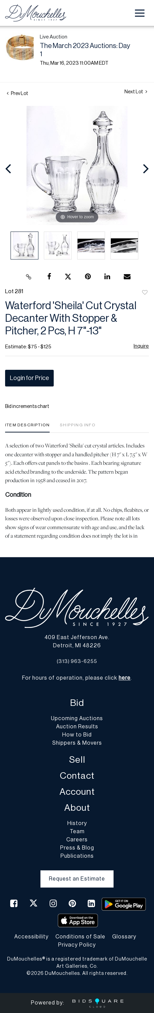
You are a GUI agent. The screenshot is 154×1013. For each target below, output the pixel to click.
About (77, 807)
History (77, 823)
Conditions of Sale (80, 936)
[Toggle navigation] (140, 13)
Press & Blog (77, 848)
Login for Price (29, 378)
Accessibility (31, 936)
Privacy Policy (77, 945)
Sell (77, 759)
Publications (77, 856)
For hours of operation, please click (76, 678)
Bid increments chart (27, 406)
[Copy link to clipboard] (28, 277)
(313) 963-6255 (77, 661)
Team (77, 831)
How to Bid (77, 735)
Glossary (124, 936)
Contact (77, 775)
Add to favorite (145, 292)
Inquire (141, 346)
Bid (77, 703)
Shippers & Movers (77, 743)
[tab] (27, 427)
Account (77, 791)
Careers (77, 839)
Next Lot (135, 91)
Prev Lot (17, 93)
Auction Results (77, 726)
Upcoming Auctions (77, 718)
